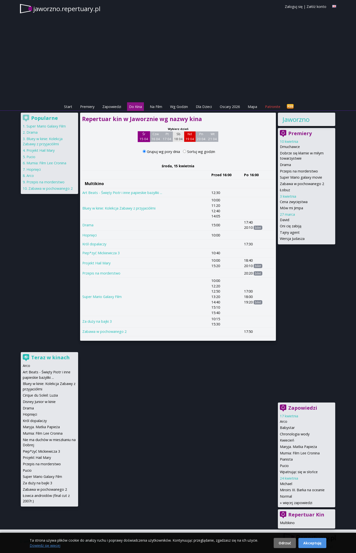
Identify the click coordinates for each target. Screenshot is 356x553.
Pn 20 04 (201, 136)
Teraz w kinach (50, 357)
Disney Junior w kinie (39, 401)
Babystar (287, 427)
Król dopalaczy (94, 244)
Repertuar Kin (306, 514)
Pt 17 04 (167, 136)
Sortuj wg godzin (201, 151)
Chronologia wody (295, 434)
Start (68, 106)
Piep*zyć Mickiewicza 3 (101, 253)
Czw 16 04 (155, 136)
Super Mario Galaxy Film (102, 296)
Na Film (156, 106)
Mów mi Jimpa (291, 208)
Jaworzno (296, 119)
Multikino (94, 183)
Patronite (272, 106)
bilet (258, 228)
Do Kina (135, 106)
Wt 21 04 (212, 136)
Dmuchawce (290, 146)
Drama (87, 225)
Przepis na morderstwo (101, 273)
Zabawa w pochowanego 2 (104, 331)
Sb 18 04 (178, 136)
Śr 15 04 (143, 136)
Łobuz (285, 190)
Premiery (87, 106)
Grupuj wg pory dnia (164, 151)
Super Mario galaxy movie (301, 177)
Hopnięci (89, 235)
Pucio (284, 465)
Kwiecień (287, 440)
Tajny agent (290, 232)
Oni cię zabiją (290, 226)
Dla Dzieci (204, 106)
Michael (286, 483)
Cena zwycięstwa (294, 201)
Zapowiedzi (111, 106)
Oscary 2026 (230, 106)
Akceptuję (312, 543)
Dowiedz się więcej (45, 545)
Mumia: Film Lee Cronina (300, 453)
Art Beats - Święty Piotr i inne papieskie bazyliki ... (122, 192)
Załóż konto (316, 6)
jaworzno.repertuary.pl (66, 8)
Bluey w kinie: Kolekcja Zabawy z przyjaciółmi (119, 208)
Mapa (252, 106)
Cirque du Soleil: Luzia (40, 395)
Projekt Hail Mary (96, 263)
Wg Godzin (179, 106)
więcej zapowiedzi (297, 502)
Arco (283, 421)
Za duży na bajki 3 (97, 321)
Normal (286, 496)
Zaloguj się (294, 6)
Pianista (286, 459)
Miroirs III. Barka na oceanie (302, 490)
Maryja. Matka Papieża (298, 446)
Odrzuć (285, 543)
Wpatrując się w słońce (299, 471)
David (284, 219)
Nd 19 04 (189, 136)
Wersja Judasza (292, 238)
